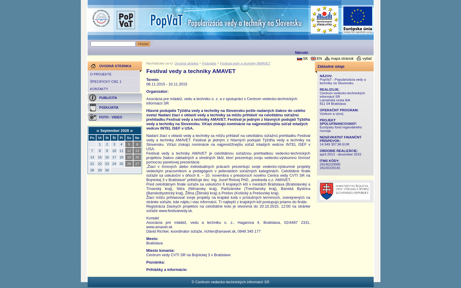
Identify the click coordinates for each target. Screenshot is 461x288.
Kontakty (99, 89)
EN (319, 58)
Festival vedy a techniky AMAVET (245, 63)
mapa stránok (342, 58)
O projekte (101, 74)
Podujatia (209, 63)
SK (305, 58)
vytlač (367, 58)
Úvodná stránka (186, 63)
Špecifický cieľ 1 (106, 81)
